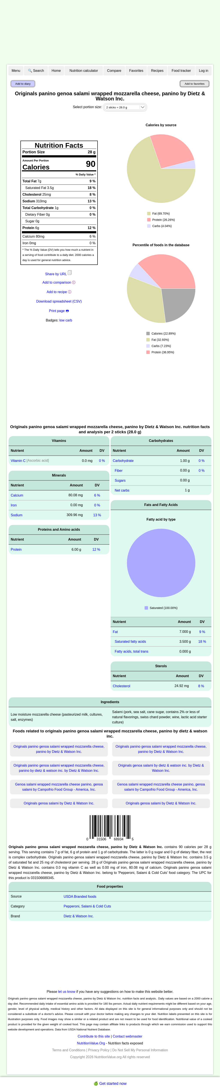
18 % (202, 641)
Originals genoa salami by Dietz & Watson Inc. (59, 803)
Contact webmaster (127, 1036)
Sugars (120, 480)
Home (56, 70)
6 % (97, 495)
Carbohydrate (123, 461)
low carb (65, 320)
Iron (14, 505)
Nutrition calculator (84, 70)
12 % (96, 549)
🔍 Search (36, 70)
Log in (203, 70)
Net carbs (122, 490)
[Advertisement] (110, 32)
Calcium (17, 495)
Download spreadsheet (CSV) (59, 301)
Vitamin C (18, 461)
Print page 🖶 (59, 311)
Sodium (16, 515)
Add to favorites (195, 83)
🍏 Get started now (110, 1083)
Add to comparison (57, 282)
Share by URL (59, 274)
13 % (97, 515)
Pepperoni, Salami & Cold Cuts (87, 906)
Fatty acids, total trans (131, 651)
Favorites (136, 70)
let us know (66, 991)
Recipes (157, 70)
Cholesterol (121, 686)
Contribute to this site (94, 1036)
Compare (114, 70)
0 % (102, 461)
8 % (201, 686)
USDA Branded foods (80, 896)
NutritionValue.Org (91, 1043)
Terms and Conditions (68, 1050)
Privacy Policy (99, 1050)
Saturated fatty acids (130, 641)
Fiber (118, 470)
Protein (16, 549)
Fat (115, 631)
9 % (202, 631)
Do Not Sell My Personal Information (140, 1050)
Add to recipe (57, 292)
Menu (16, 70)
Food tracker (181, 70)
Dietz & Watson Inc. (79, 916)
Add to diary (23, 83)
